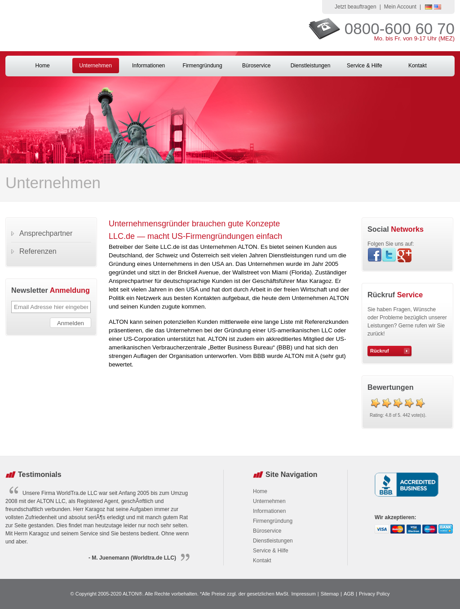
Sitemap (330, 593)
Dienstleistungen (311, 65)
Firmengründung (202, 65)
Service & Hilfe (364, 65)
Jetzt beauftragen (355, 7)
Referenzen (38, 251)
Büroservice (256, 65)
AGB (349, 593)
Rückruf (379, 350)
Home (42, 65)
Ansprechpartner (45, 233)
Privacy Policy (374, 593)
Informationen (148, 65)
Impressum (303, 593)
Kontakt (417, 65)
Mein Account (400, 7)
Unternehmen (95, 65)
